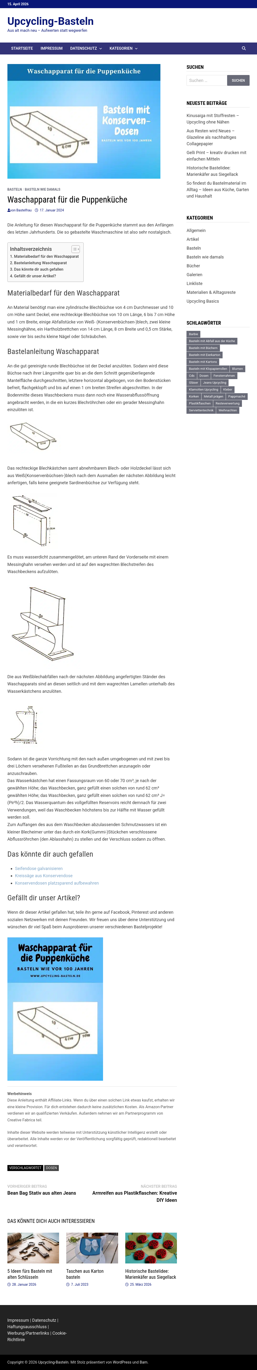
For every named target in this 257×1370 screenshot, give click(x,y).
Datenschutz (83, 48)
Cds (191, 375)
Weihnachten (228, 410)
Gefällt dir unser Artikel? (35, 276)
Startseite (22, 48)
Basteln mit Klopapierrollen (208, 369)
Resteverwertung (228, 403)
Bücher (193, 265)
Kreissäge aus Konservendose (44, 875)
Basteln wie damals (42, 189)
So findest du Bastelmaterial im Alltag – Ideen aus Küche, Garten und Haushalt (217, 190)
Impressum (52, 48)
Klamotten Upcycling (203, 389)
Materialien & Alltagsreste (210, 292)
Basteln (14, 189)
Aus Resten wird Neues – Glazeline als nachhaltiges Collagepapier (211, 137)
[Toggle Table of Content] (73, 249)
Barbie (193, 334)
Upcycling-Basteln (50, 21)
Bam (144, 1362)
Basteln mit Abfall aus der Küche (212, 341)
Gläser (193, 382)
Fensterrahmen (224, 375)
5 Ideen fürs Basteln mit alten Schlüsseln (29, 1274)
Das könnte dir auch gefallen (38, 269)
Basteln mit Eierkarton (204, 355)
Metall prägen (213, 396)
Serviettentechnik (201, 410)
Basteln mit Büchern (203, 348)
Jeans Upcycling (214, 382)
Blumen (237, 369)
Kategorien (120, 48)
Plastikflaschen (200, 403)
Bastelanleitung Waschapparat (40, 263)
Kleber (227, 389)
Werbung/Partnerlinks (28, 1333)
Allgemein (196, 230)
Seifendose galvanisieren (39, 868)
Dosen (51, 1168)
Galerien (194, 274)
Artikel (192, 239)
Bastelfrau (24, 210)
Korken (194, 396)
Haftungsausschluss (27, 1326)
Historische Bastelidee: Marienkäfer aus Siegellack (150, 1274)
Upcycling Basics (202, 301)
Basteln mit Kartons (203, 362)
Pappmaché (236, 396)
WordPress (122, 1362)
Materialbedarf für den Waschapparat (46, 256)
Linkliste (194, 283)
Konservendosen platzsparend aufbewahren (57, 883)
